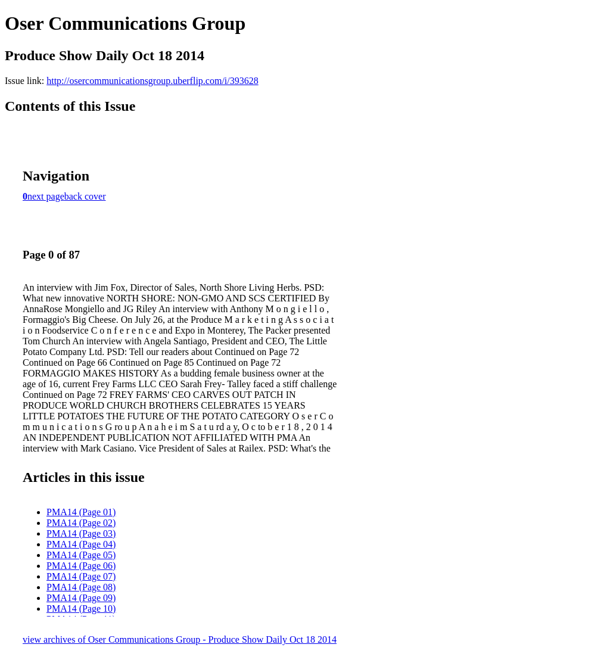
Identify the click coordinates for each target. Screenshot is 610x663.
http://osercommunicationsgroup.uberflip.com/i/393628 (152, 81)
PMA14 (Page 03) (81, 533)
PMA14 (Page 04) (81, 544)
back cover (85, 196)
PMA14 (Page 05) (81, 555)
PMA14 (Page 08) (81, 587)
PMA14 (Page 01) (81, 512)
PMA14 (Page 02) (81, 523)
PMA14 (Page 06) (81, 566)
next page (45, 196)
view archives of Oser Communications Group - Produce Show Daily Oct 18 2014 (180, 639)
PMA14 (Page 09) (81, 598)
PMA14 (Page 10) (81, 608)
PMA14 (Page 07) (81, 576)
